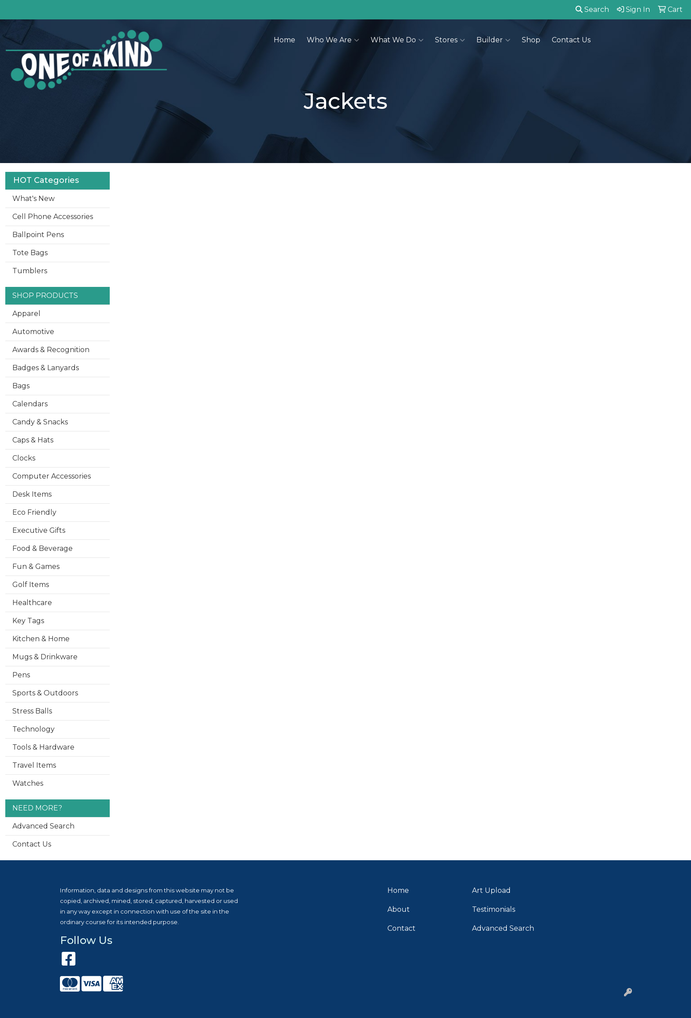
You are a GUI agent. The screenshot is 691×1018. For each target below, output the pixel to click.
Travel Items (34, 765)
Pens (21, 675)
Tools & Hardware (43, 747)
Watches (27, 783)
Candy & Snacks (40, 422)
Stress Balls (32, 711)
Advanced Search (43, 826)
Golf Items (30, 584)
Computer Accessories (51, 476)
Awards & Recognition (50, 350)
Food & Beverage (42, 548)
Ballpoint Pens (38, 234)
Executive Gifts (38, 530)
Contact (401, 928)
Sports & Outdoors (45, 693)
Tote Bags (30, 253)
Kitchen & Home (41, 639)
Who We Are (333, 40)
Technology (33, 729)
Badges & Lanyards (45, 368)
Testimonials (493, 909)
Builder (493, 40)
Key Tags (28, 621)
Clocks (23, 458)
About (398, 909)
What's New (33, 198)
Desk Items (32, 494)
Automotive (33, 331)
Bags (21, 386)
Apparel (26, 313)
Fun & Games (35, 566)
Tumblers (29, 271)
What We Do (397, 40)
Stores (450, 40)
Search (592, 9)
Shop (531, 40)
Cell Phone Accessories (52, 216)
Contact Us (571, 40)
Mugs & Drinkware (45, 657)
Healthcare (32, 602)
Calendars (30, 404)
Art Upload (491, 890)
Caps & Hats (32, 440)
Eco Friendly (34, 512)
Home (284, 40)
